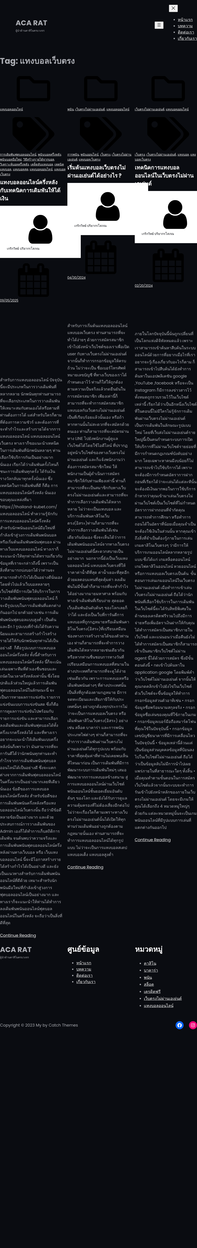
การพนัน (73, 154)
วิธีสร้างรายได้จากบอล (38, 159)
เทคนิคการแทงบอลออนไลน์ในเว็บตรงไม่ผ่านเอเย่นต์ (164, 175)
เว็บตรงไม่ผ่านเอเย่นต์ (90, 109)
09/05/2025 (9, 300)
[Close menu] (173, 8)
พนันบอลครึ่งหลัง (49, 154)
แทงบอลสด (20, 169)
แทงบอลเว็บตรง (89, 159)
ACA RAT (31, 23)
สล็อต (149, 984)
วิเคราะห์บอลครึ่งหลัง (14, 164)
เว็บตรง (105, 154)
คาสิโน (150, 963)
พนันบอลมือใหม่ (11, 159)
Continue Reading (18, 935)
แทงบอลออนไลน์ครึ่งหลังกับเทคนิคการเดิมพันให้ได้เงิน (30, 190)
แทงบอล (183, 154)
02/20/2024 (144, 285)
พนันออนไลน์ (90, 154)
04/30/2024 (76, 277)
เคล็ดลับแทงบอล (42, 164)
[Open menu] (159, 25)
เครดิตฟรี (152, 991)
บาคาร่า (151, 970)
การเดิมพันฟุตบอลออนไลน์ (18, 154)
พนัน (70, 109)
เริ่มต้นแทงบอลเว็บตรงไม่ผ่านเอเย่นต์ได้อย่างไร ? (96, 171)
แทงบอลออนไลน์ (11, 109)
